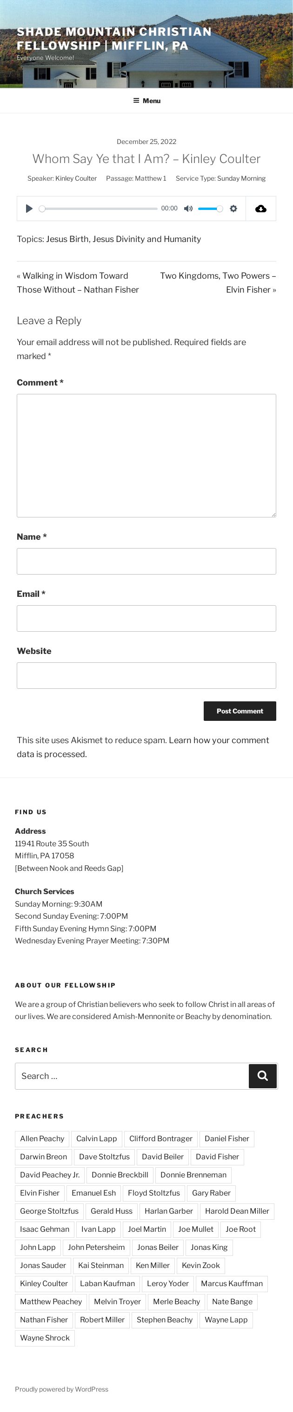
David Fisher (217, 1156)
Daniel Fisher (227, 1138)
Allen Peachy (42, 1138)
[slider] (98, 208)
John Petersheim (96, 1247)
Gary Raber (211, 1193)
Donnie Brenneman (193, 1174)
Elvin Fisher (40, 1193)
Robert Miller (102, 1319)
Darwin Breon (43, 1156)
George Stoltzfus (49, 1211)
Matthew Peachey (51, 1301)
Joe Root (241, 1229)
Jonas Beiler (158, 1247)
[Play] (29, 208)
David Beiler (163, 1156)
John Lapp (38, 1247)
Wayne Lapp (226, 1319)
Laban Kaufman (107, 1283)
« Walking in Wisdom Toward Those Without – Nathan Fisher (78, 282)
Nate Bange (232, 1301)
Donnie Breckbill (120, 1174)
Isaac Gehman (44, 1229)
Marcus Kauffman (232, 1283)
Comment (40, 382)
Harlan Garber (169, 1211)
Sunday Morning (241, 178)
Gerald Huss (112, 1211)
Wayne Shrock (45, 1338)
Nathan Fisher (44, 1319)
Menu (146, 101)
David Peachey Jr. (50, 1174)
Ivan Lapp (98, 1229)
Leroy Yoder (168, 1283)
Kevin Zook (201, 1265)
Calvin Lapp (96, 1138)
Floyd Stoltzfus (154, 1193)
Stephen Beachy (165, 1319)
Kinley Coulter (76, 178)
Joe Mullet (195, 1229)
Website (34, 651)
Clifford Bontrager (161, 1138)
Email (31, 594)
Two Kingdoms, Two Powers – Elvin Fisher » (218, 282)
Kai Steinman (101, 1265)
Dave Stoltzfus (104, 1156)
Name (32, 537)
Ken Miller (153, 1265)
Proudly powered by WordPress (61, 1389)
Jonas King (209, 1247)
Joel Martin (147, 1229)
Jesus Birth (67, 239)
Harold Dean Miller (237, 1211)
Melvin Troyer (117, 1301)
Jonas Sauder (43, 1265)
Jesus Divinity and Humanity (147, 239)
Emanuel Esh (94, 1193)
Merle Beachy (176, 1301)
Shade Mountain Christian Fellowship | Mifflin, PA (114, 38)
